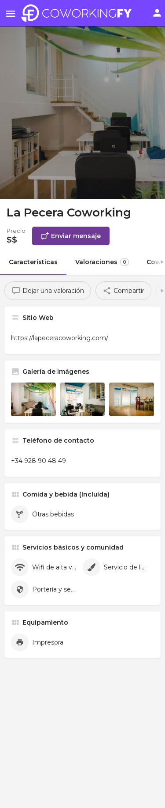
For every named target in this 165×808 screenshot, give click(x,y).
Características (33, 262)
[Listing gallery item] (33, 399)
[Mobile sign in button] (157, 13)
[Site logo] (78, 13)
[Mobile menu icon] (10, 13)
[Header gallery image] (82, 99)
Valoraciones (102, 262)
